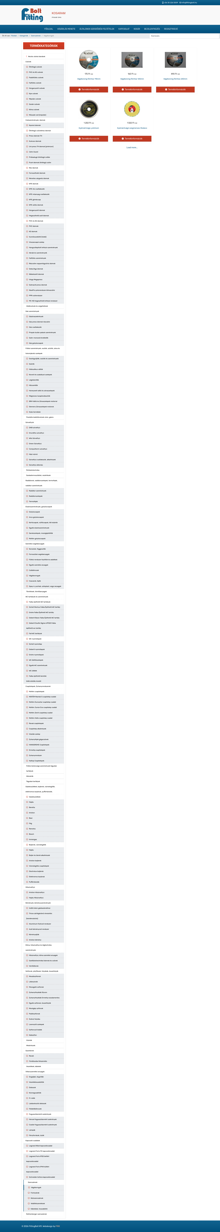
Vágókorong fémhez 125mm (132, 79)
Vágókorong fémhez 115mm (88, 79)
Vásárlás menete (66, 29)
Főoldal (48, 29)
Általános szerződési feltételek (96, 29)
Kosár (137, 29)
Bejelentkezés (152, 29)
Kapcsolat (124, 29)
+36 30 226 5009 (171, 3)
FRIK (58, 1226)
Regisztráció (171, 29)
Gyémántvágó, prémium (89, 128)
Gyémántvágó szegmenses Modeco (132, 128)
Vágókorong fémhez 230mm (175, 79)
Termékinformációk (90, 89)
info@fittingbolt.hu (189, 3)
